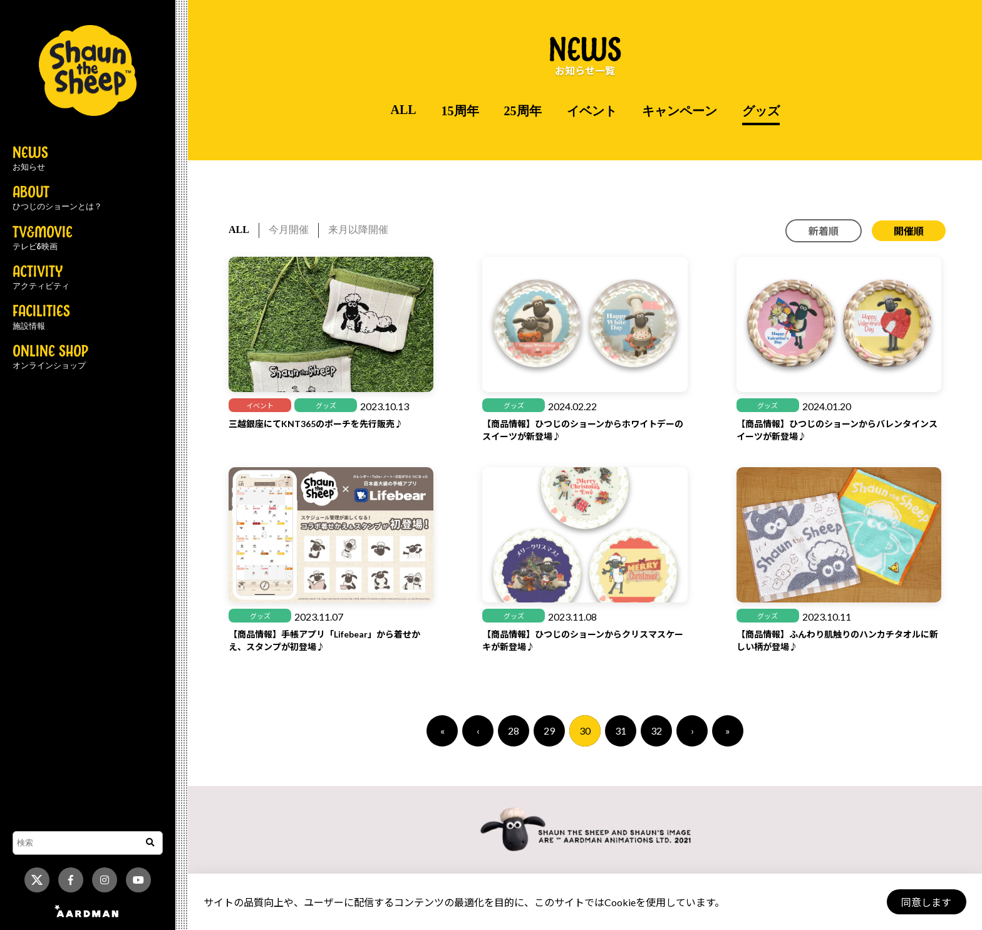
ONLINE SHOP (50, 357)
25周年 (523, 111)
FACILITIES (41, 317)
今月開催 (289, 229)
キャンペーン (679, 111)
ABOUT (57, 198)
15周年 (460, 111)
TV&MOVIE (43, 239)
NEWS (30, 159)
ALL (403, 109)
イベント (592, 111)
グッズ (761, 111)
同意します (926, 902)
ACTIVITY (41, 278)
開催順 (909, 231)
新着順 (824, 231)
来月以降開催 (358, 229)
